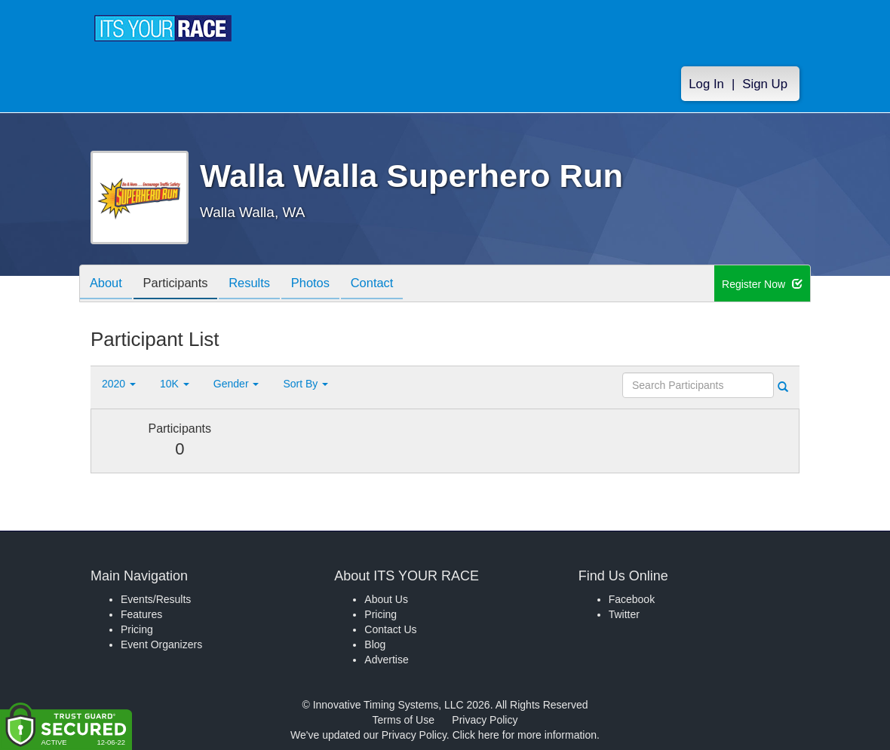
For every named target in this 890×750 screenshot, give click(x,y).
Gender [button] (236, 384)
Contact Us (390, 629)
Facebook (632, 599)
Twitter (624, 614)
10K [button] (174, 384)
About (107, 284)
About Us (386, 599)
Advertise (386, 660)
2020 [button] (119, 384)
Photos (325, 284)
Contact (391, 284)
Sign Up (764, 84)
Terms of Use (403, 720)
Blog (374, 644)
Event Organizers (161, 644)
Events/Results (156, 599)
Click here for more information (525, 735)
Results (260, 284)
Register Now (762, 284)
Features (141, 614)
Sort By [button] (305, 384)
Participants (182, 284)
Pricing (137, 629)
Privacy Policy (484, 720)
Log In (706, 84)
